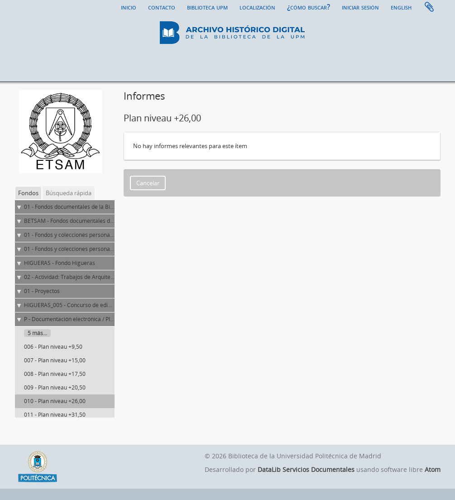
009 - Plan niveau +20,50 (55, 387)
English (401, 7)
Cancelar (147, 183)
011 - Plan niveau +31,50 (55, 414)
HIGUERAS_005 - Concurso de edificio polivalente (85, 305)
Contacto (161, 7)
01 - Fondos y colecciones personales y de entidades (89, 235)
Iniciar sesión (360, 7)
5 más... (37, 333)
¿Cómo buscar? (308, 7)
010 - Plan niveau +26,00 (55, 401)
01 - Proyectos (42, 291)
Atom (433, 469)
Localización (257, 7)
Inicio (128, 7)
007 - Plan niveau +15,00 (55, 360)
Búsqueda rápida (68, 193)
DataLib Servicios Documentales (306, 469)
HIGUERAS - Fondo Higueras (59, 263)
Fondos (28, 193)
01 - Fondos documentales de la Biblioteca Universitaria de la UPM (107, 207)
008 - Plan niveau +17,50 (55, 374)
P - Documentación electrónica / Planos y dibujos (85, 319)
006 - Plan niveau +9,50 (53, 347)
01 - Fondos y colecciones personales (70, 249)
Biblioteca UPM (207, 7)
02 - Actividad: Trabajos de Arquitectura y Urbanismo (90, 277)
